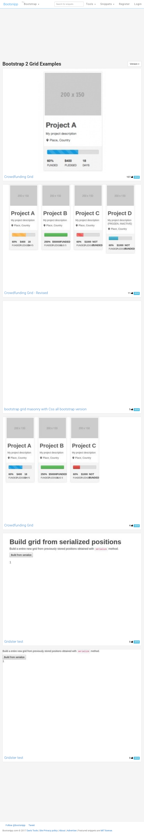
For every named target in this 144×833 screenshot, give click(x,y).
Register (124, 4)
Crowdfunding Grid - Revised (26, 293)
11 (130, 293)
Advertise (71, 830)
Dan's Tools (32, 830)
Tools (91, 4)
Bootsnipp (10, 4)
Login (138, 4)
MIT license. (107, 830)
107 (130, 177)
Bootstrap (30, 3)
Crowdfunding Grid (18, 177)
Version (134, 64)
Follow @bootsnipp (15, 825)
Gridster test (13, 642)
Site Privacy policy (48, 830)
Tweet (32, 825)
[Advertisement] (72, 31)
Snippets (107, 4)
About (62, 830)
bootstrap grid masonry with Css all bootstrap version (45, 409)
